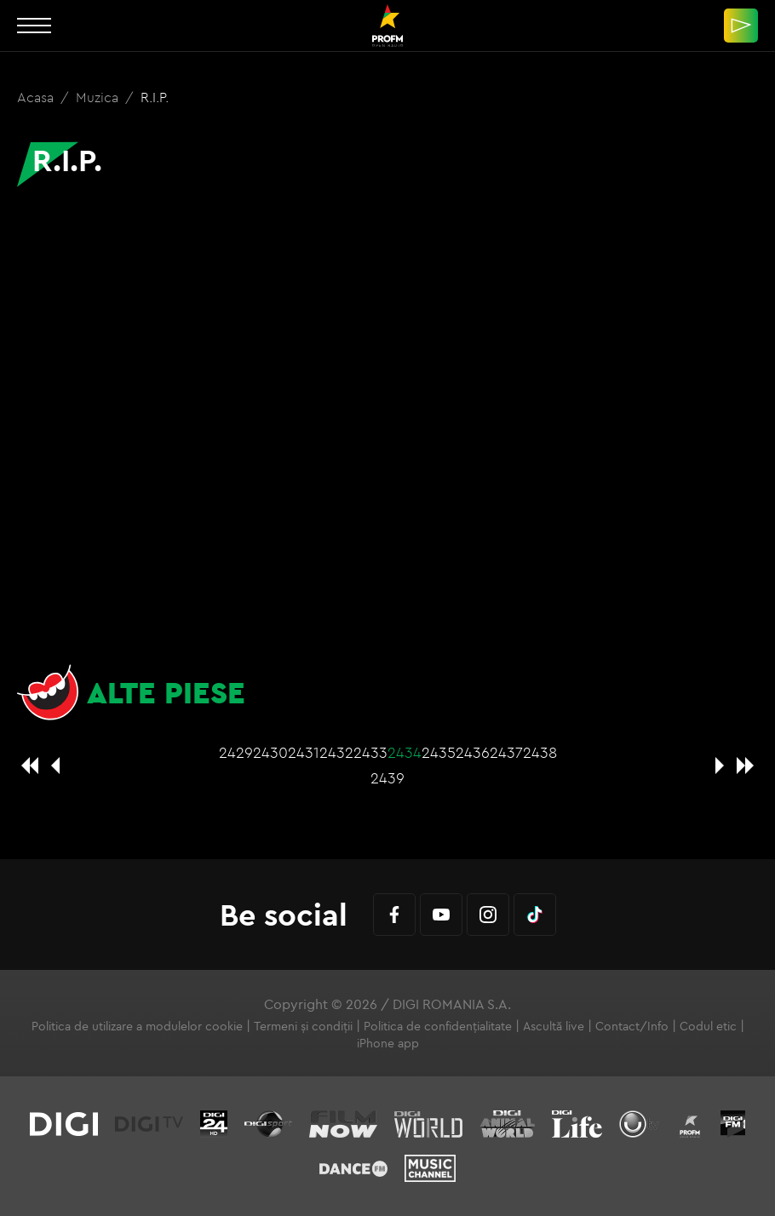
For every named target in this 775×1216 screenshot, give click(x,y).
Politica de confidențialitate (438, 1026)
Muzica (99, 97)
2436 (473, 752)
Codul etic (708, 1026)
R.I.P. (155, 97)
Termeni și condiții (303, 1026)
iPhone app (388, 1043)
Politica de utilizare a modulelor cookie (137, 1026)
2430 (270, 752)
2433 (370, 752)
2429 (236, 752)
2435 (439, 752)
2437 (506, 752)
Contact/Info (632, 1026)
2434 (405, 752)
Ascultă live (553, 1026)
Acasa (37, 97)
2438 (540, 752)
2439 (387, 778)
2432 (336, 752)
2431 (303, 752)
